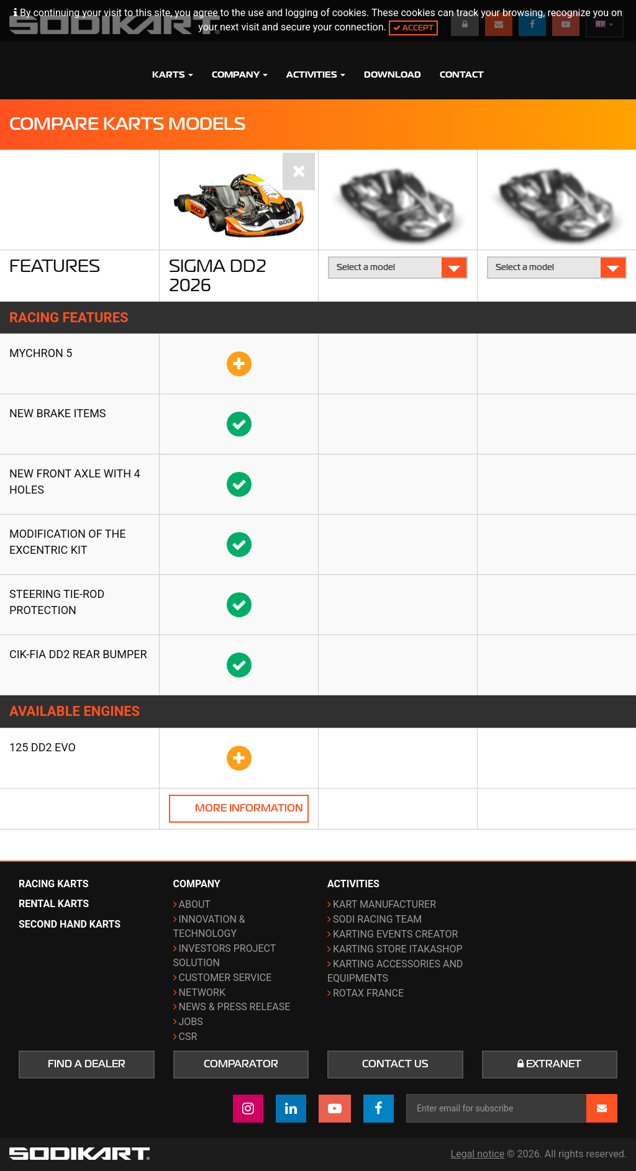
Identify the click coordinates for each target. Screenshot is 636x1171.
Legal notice (478, 1154)
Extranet (549, 1064)
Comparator (241, 1064)
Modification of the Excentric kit (67, 541)
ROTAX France (368, 993)
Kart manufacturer (384, 904)
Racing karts (54, 884)
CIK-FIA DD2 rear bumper (78, 654)
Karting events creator (395, 934)
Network (202, 992)
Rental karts (54, 904)
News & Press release (235, 1007)
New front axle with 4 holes (74, 481)
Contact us (395, 1064)
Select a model (398, 267)
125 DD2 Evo (42, 747)
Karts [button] (172, 74)
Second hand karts (69, 924)
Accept (413, 27)
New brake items (57, 413)
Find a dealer (86, 1064)
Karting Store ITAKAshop (398, 949)
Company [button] (240, 74)
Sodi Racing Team (377, 919)
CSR (188, 1036)
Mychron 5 (40, 352)
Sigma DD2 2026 (217, 275)
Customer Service (225, 977)
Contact (462, 74)
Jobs (191, 1022)
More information (249, 808)
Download (392, 74)
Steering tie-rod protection (56, 602)
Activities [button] (315, 74)
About (195, 904)
